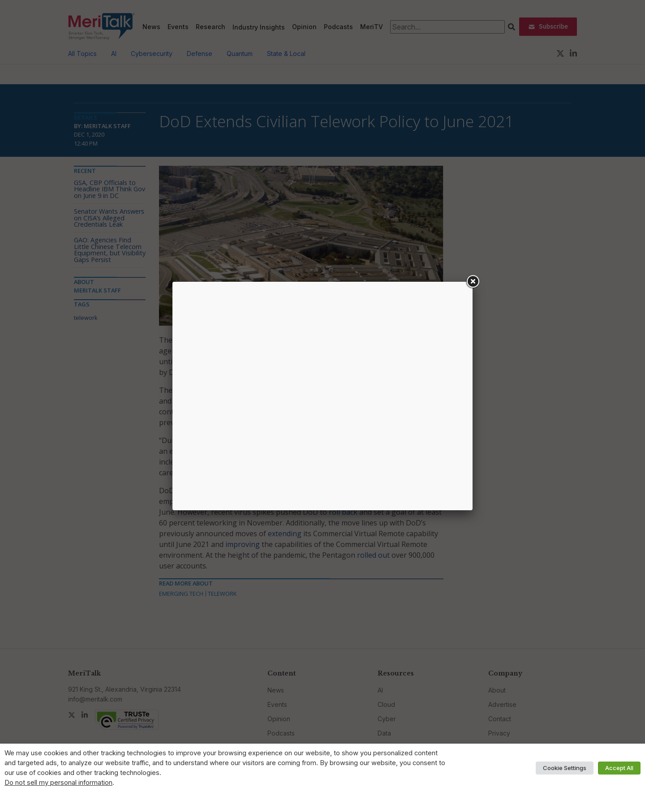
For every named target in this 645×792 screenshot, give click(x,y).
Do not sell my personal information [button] (58, 783)
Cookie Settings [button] (564, 767)
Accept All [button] (619, 767)
